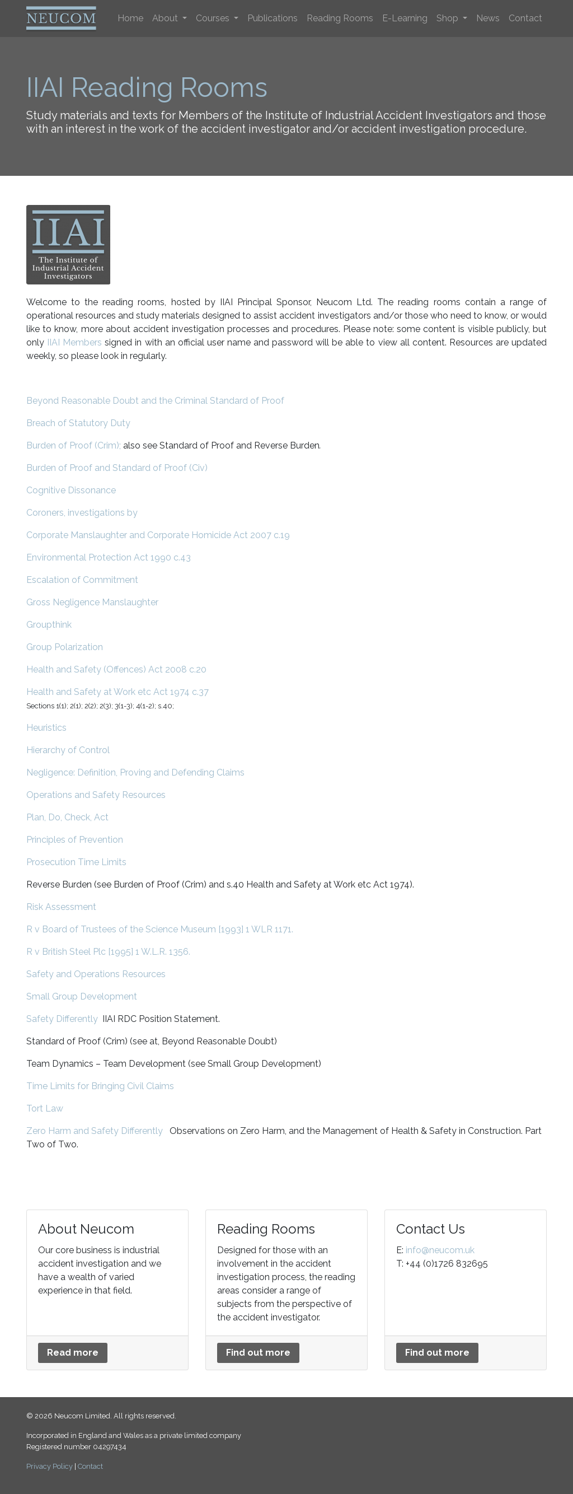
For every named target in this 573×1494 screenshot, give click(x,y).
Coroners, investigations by (82, 512)
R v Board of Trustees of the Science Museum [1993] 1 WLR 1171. (159, 929)
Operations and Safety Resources (96, 795)
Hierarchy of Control (68, 750)
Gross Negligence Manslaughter (92, 602)
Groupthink (49, 624)
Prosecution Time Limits (76, 862)
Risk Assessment (61, 907)
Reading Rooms (340, 18)
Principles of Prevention (74, 839)
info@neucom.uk (440, 1250)
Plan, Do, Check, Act (67, 817)
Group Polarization (64, 647)
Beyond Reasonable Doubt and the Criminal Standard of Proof (155, 400)
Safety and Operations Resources (96, 974)
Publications (272, 18)
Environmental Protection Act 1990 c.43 (108, 557)
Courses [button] (214, 18)
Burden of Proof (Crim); (73, 445)
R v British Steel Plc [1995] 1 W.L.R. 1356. (108, 951)
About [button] (166, 18)
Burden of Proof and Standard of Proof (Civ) (117, 468)
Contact (525, 18)
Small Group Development (81, 996)
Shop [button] (448, 18)
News (488, 18)
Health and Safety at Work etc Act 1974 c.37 (117, 692)
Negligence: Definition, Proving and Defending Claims (135, 772)
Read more (72, 1352)
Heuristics (46, 727)
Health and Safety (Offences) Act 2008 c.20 (116, 669)
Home (130, 18)
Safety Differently (62, 1019)
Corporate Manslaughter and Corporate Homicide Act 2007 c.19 (158, 535)
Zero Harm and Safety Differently (94, 1131)
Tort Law (44, 1108)
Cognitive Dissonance (71, 490)
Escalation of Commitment (82, 580)
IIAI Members (74, 342)
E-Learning (405, 18)
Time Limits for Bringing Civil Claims (100, 1086)
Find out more (258, 1352)
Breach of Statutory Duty (78, 423)
